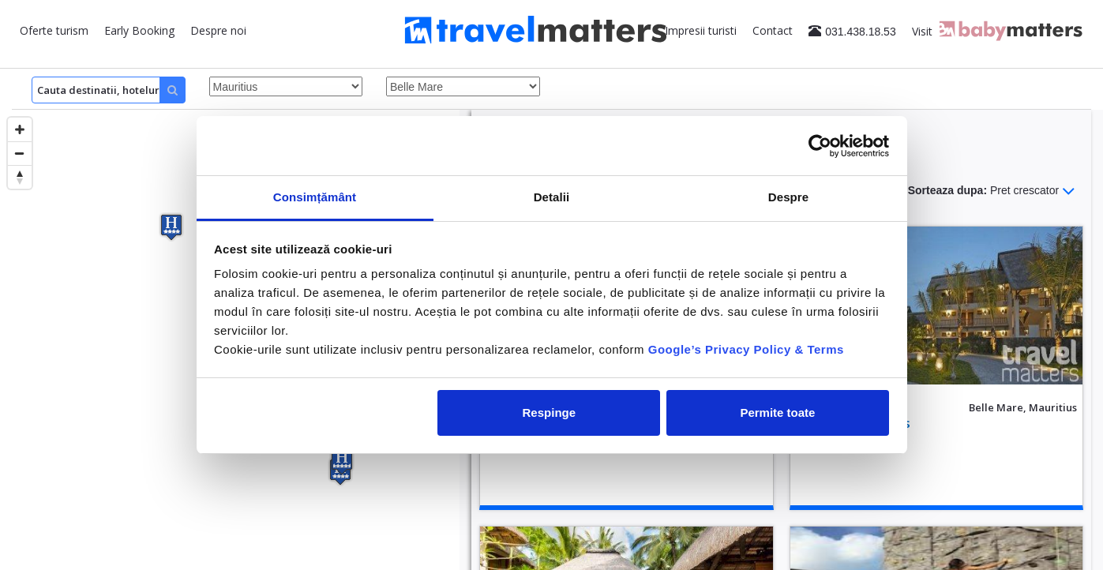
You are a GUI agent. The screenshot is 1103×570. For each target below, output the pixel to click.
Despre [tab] (788, 197)
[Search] (109, 90)
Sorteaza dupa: (991, 191)
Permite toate (777, 412)
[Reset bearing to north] (20, 177)
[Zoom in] (20, 129)
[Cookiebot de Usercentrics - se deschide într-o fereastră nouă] (820, 146)
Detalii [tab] (552, 197)
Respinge (549, 412)
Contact (772, 30)
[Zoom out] (20, 153)
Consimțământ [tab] (314, 197)
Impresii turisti (701, 30)
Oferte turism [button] (54, 30)
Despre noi (218, 30)
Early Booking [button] (139, 30)
